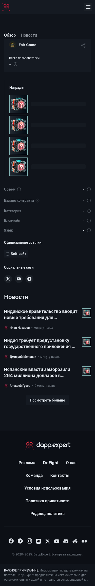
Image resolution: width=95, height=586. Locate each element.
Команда (34, 475)
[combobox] (11, 541)
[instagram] (29, 541)
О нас (71, 462)
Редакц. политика (47, 513)
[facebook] (11, 541)
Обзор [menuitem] (10, 35)
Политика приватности (48, 500)
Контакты (59, 475)
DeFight (51, 462)
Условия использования (47, 488)
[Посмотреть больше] (47, 400)
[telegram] (20, 541)
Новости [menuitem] (29, 35)
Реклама (26, 462)
